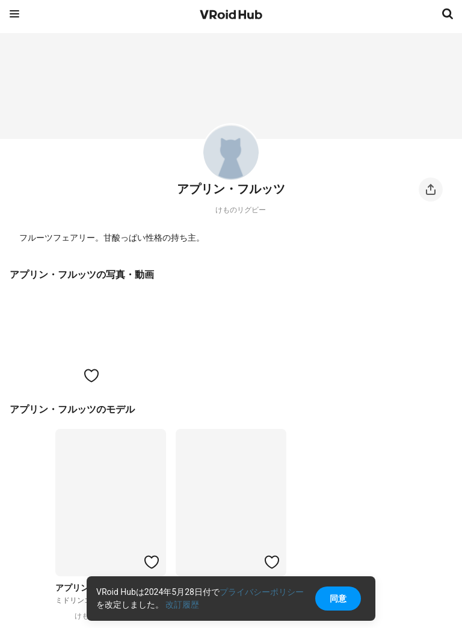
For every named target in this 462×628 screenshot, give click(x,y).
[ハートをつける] (91, 375)
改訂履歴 (182, 604)
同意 (338, 598)
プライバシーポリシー (262, 592)
